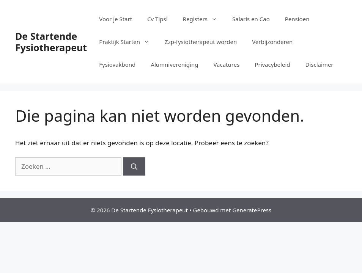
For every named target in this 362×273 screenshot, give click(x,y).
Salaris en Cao (251, 19)
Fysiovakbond (117, 64)
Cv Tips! (157, 19)
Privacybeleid (272, 64)
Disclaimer (319, 64)
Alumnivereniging (174, 64)
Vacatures (226, 64)
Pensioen (297, 19)
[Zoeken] (134, 166)
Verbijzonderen (272, 42)
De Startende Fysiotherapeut (51, 42)
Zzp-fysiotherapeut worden (201, 42)
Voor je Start (115, 19)
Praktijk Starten (128, 41)
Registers (204, 19)
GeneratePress (251, 210)
